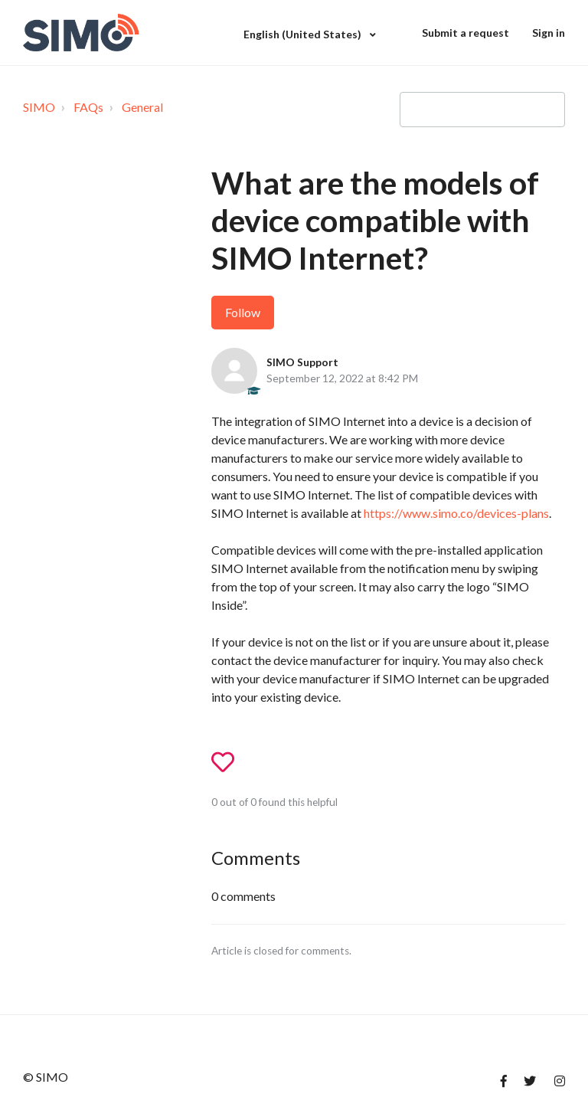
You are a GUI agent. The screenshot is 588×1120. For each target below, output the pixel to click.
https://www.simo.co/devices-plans (456, 513)
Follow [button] (242, 312)
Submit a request (465, 32)
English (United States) (303, 34)
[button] (229, 763)
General (142, 107)
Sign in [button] (548, 32)
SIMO (39, 107)
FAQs (88, 107)
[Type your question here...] (482, 109)
